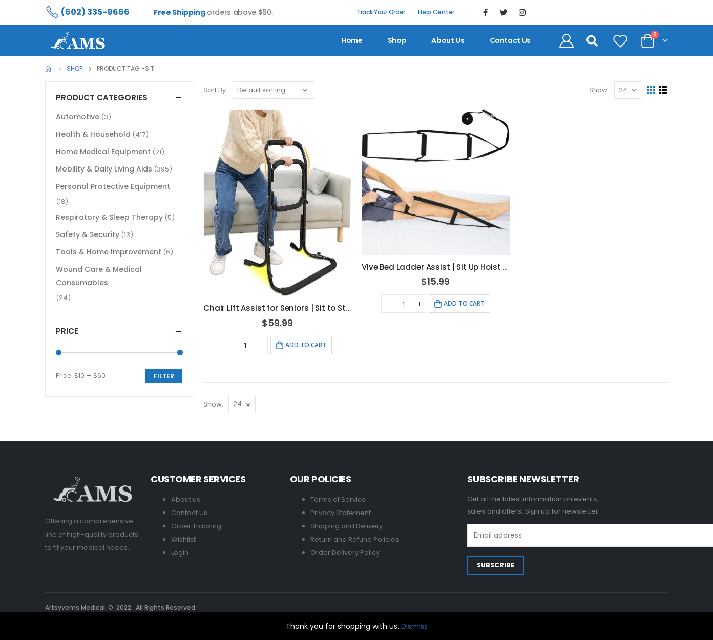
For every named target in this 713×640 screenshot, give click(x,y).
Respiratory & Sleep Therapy (109, 217)
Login (179, 553)
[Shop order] (273, 90)
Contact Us (189, 513)
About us (447, 40)
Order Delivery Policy (345, 553)
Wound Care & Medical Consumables (99, 276)
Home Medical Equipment (103, 151)
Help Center (436, 12)
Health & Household (93, 134)
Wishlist (183, 539)
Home (352, 40)
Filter (164, 376)
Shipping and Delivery (346, 526)
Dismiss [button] (414, 626)
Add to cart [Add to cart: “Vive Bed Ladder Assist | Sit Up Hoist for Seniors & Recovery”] (464, 303)
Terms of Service (338, 499)
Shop (397, 40)
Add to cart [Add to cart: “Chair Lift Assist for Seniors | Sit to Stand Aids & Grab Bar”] (305, 344)
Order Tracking (196, 526)
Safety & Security (87, 234)
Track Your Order (380, 12)
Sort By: (215, 90)
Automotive (77, 117)
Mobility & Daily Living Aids (104, 169)
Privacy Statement (340, 513)
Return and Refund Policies (354, 539)
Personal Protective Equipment (113, 186)
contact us (510, 40)
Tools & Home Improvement (108, 252)
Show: (599, 90)
